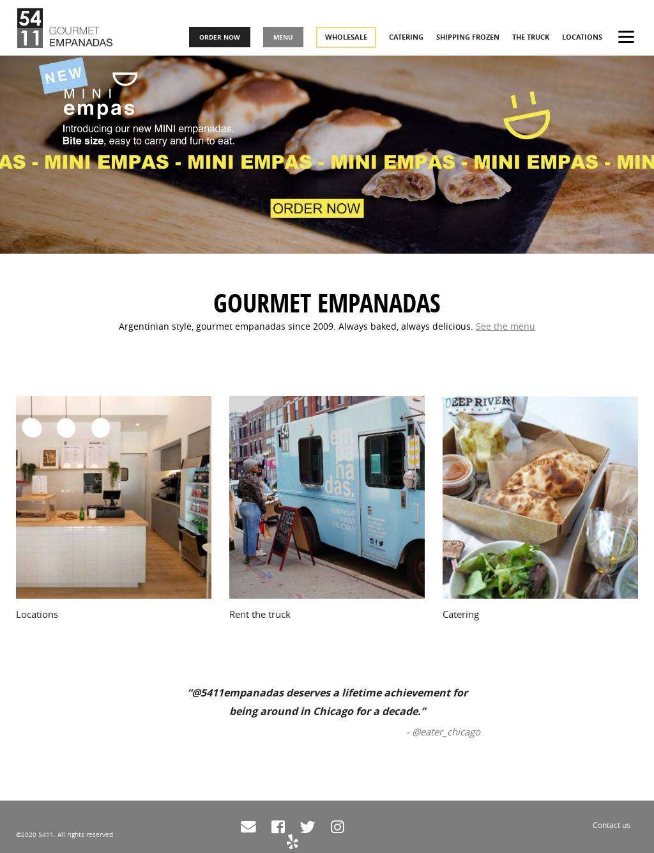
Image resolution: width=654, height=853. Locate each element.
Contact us (611, 825)
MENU (287, 39)
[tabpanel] (327, 127)
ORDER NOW (223, 39)
